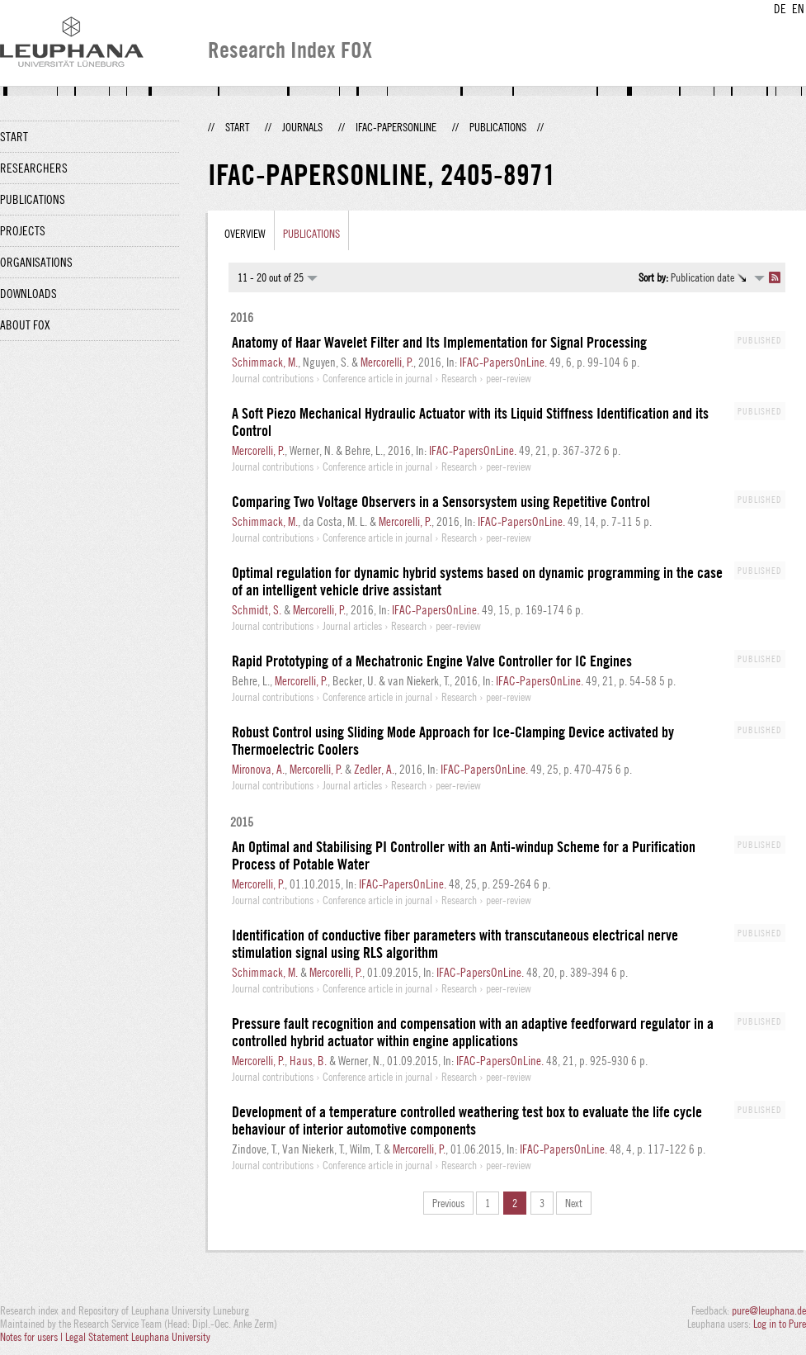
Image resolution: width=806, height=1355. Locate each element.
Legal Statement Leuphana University (137, 1336)
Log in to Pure (779, 1323)
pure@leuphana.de (769, 1310)
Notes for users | (32, 1336)
